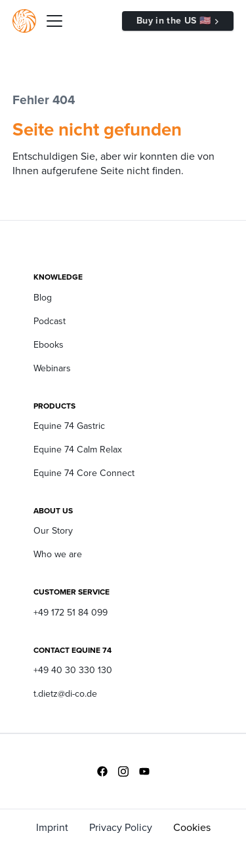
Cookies (192, 827)
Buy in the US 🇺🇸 (173, 21)
